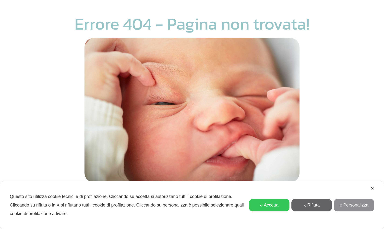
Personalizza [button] (354, 205)
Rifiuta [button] (312, 205)
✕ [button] (372, 188)
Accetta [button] (269, 205)
